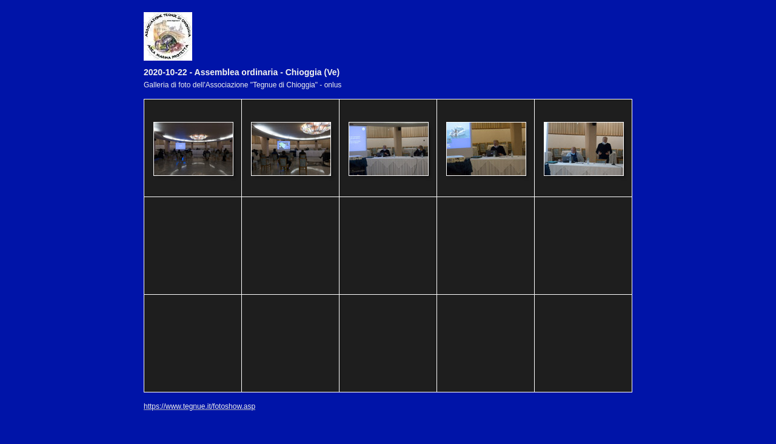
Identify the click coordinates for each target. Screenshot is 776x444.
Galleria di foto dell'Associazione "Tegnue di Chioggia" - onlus (242, 85)
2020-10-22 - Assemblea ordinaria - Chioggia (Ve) (242, 72)
